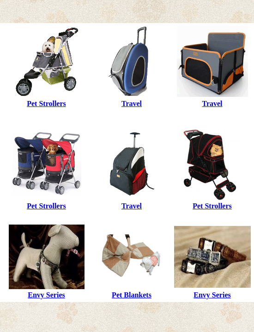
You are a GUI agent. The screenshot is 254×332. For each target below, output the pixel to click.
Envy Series (46, 295)
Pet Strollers (46, 103)
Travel (131, 103)
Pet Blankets (131, 295)
